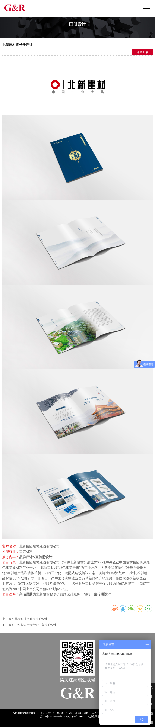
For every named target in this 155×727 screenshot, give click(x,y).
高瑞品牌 (23, 712)
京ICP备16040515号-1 (52, 716)
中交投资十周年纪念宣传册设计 (35, 625)
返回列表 (143, 52)
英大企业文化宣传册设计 (31, 619)
